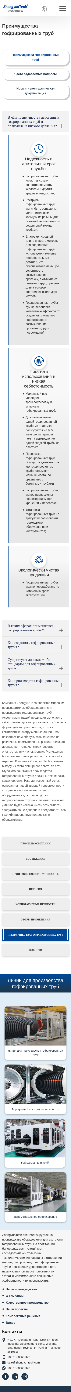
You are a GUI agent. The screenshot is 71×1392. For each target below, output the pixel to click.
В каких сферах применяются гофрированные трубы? (35, 628)
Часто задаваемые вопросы (35, 74)
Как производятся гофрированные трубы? (35, 683)
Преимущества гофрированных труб (35, 57)
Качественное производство (27, 1302)
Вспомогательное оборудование (35, 1216)
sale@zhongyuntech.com (23, 1362)
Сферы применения (35, 919)
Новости (35, 949)
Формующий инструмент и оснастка (35, 1109)
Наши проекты (17, 1309)
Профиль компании (35, 843)
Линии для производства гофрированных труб (35, 1052)
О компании (14, 1296)
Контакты (12, 1331)
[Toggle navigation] (62, 8)
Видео (10, 1322)
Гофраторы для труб (35, 1162)
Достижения (35, 858)
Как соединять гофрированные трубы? (35, 645)
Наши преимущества (21, 1289)
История (35, 889)
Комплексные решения (23, 1316)
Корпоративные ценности (35, 904)
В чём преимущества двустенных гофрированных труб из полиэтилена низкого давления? (35, 122)
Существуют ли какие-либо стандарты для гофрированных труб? (35, 664)
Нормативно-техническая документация (35, 91)
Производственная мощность (35, 873)
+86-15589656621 (19, 1357)
